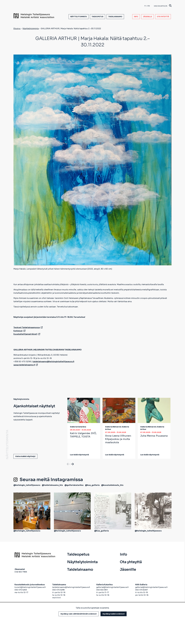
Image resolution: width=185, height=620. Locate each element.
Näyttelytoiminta (78, 17)
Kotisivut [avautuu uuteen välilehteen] (19, 331)
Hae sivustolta (163, 6)
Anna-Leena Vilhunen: (118, 439)
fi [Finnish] (145, 6)
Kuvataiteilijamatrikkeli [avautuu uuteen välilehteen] (26, 334)
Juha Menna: (154, 435)
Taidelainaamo (115, 17)
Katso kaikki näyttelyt (25, 456)
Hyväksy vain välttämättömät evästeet (79, 614)
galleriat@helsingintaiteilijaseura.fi (112, 587)
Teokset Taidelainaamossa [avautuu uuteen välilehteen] (28, 327)
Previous (68, 463)
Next (72, 463)
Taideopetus (97, 17)
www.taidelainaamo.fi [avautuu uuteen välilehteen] (25, 365)
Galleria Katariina (78, 427)
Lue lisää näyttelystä (79, 454)
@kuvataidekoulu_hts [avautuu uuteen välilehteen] (112, 485)
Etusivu (17, 28)
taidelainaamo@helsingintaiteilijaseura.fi (71, 587)
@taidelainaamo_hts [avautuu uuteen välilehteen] (52, 485)
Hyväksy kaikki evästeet (114, 614)
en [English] (148, 6)
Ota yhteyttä (163, 17)
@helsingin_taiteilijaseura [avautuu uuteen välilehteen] (26, 485)
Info (136, 17)
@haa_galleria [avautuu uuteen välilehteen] (92, 485)
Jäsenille (147, 17)
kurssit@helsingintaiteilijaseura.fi (30, 587)
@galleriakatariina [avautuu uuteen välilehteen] (74, 485)
